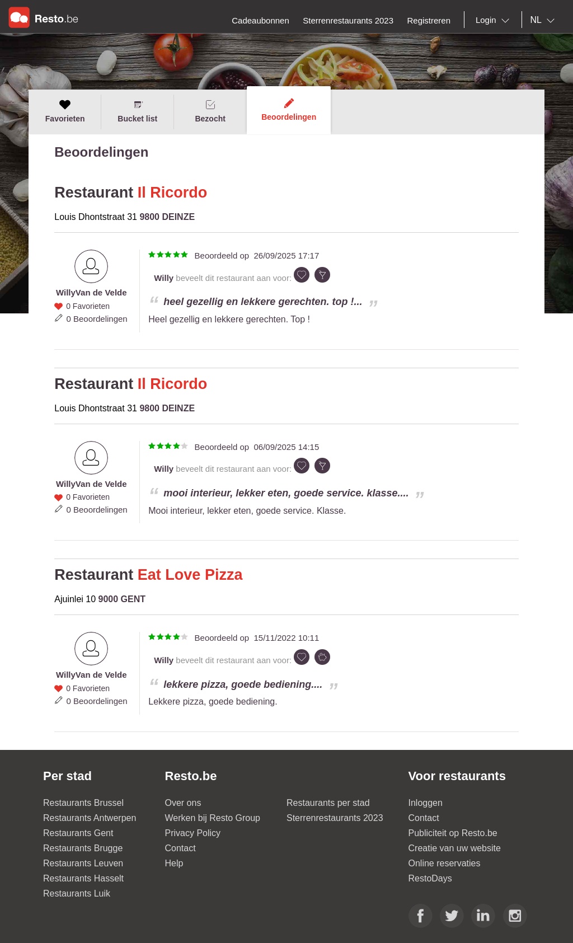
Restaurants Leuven (83, 863)
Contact (180, 848)
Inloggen (425, 803)
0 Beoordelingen (96, 318)
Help (174, 863)
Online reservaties (444, 863)
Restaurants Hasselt (83, 878)
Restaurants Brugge (83, 848)
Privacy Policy (193, 833)
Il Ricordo (173, 192)
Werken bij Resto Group (212, 818)
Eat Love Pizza (190, 574)
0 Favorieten (88, 306)
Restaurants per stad (328, 803)
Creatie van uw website (454, 848)
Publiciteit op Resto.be (452, 833)
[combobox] (494, 20)
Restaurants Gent (78, 833)
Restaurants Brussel (83, 803)
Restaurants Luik (76, 893)
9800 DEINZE (167, 217)
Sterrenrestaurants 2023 (334, 818)
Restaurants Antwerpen (89, 818)
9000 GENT (121, 599)
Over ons (183, 803)
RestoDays (430, 878)
